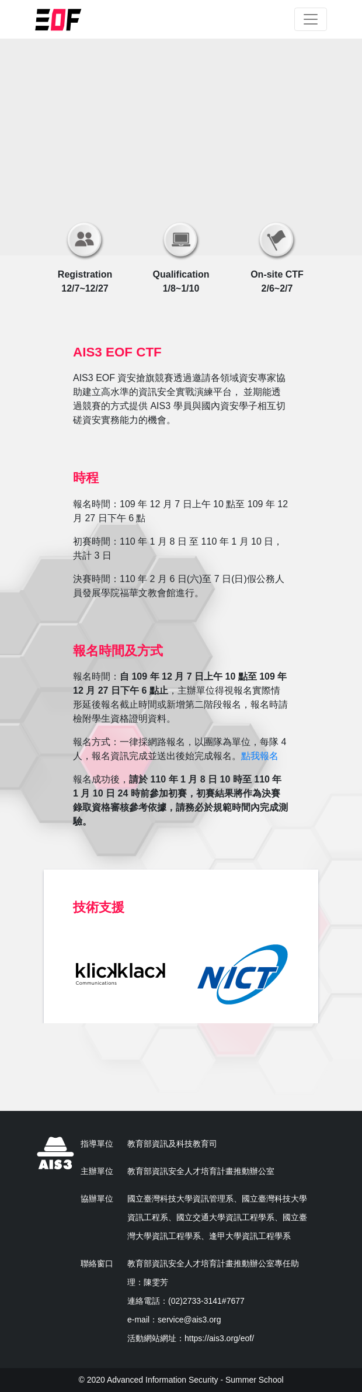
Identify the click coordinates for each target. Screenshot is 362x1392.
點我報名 (260, 756)
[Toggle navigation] (310, 19)
